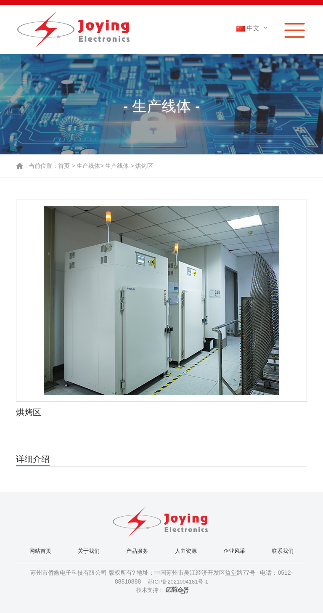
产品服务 (137, 551)
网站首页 (40, 551)
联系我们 (283, 551)
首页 (64, 165)
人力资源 (186, 551)
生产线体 (88, 165)
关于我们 (89, 551)
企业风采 (234, 551)
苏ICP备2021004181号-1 (177, 582)
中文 (253, 28)
